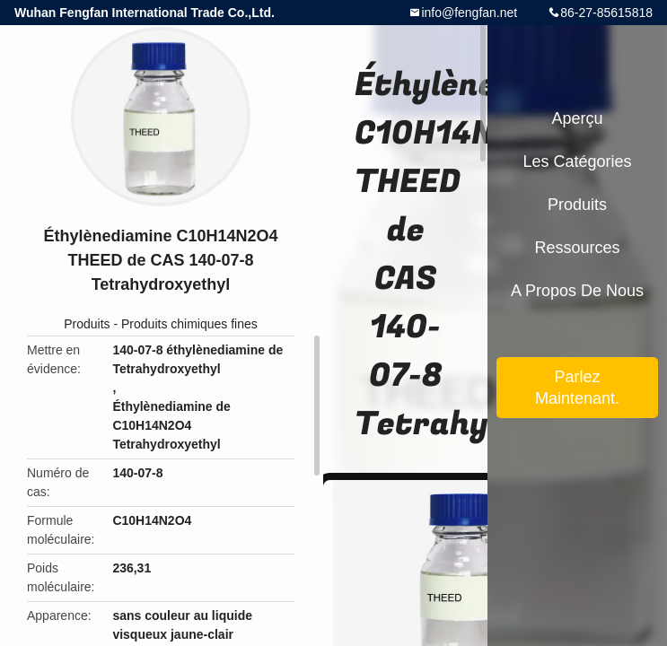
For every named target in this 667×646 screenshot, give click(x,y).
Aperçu (576, 118)
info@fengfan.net (469, 12)
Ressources (576, 248)
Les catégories (576, 161)
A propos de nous (577, 291)
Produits (87, 324)
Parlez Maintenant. (577, 387)
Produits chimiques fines (189, 324)
